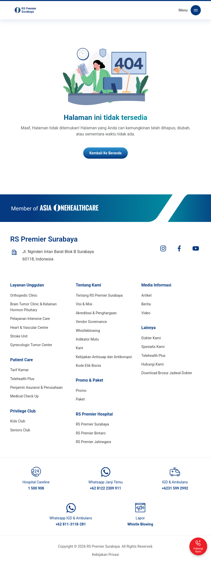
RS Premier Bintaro (91, 433)
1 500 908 (36, 488)
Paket (80, 399)
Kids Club (17, 421)
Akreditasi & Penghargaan (96, 313)
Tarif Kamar (19, 370)
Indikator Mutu (87, 339)
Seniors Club (20, 430)
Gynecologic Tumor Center (31, 345)
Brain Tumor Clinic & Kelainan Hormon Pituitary (33, 307)
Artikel (146, 295)
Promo (81, 390)
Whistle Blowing (140, 524)
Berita (146, 304)
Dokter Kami (151, 338)
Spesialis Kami (152, 347)
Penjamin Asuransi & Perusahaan (36, 387)
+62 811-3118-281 (71, 524)
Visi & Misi (84, 304)
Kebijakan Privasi (105, 555)
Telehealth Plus (22, 379)
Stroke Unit (18, 336)
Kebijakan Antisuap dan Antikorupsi (104, 357)
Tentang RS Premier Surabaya (99, 295)
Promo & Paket (89, 380)
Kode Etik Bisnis (88, 366)
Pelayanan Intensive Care (30, 319)
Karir (79, 348)
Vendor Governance (91, 322)
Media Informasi (156, 285)
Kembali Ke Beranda (105, 153)
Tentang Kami (88, 285)
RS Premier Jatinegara (93, 442)
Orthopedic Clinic (23, 295)
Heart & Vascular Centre (29, 327)
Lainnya (148, 327)
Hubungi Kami (152, 364)
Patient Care (21, 359)
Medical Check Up (24, 396)
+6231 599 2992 (175, 488)
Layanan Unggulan (27, 285)
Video (145, 313)
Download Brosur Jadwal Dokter (166, 373)
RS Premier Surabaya (92, 424)
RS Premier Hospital (94, 414)
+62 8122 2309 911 (105, 488)
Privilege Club (23, 411)
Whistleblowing (88, 331)
